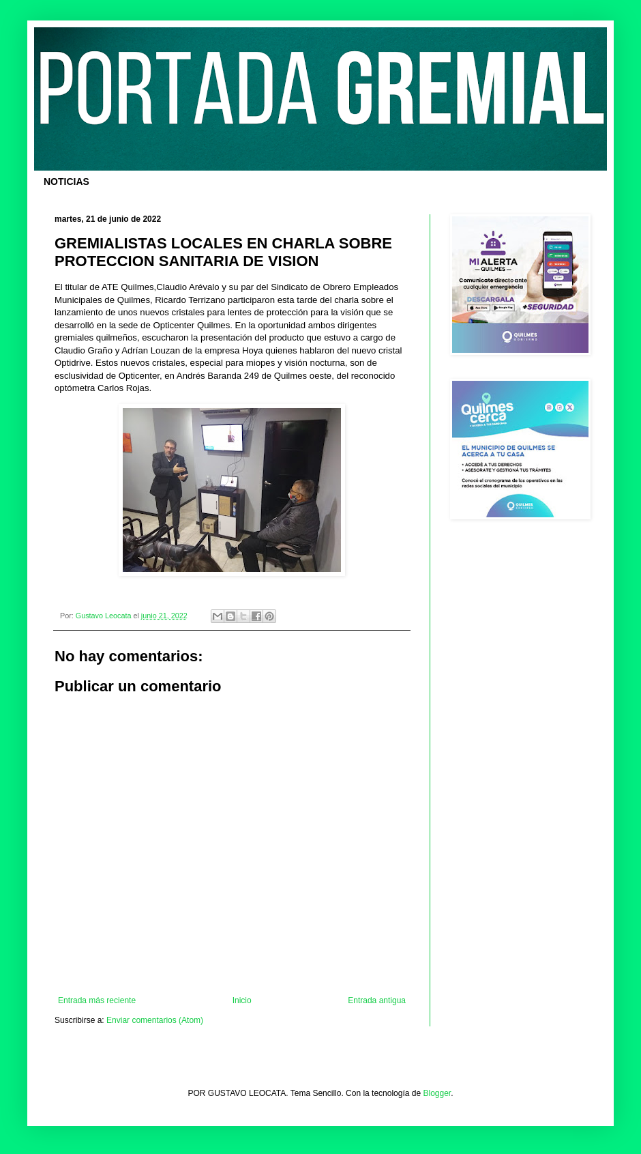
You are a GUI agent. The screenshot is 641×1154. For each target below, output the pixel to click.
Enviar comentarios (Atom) (154, 1020)
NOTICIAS (66, 181)
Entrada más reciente (97, 1000)
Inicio (242, 1000)
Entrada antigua (377, 1000)
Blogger (437, 1093)
